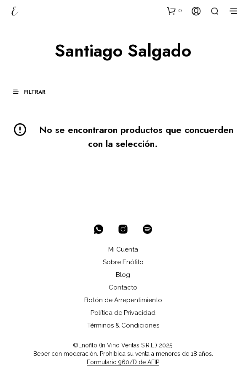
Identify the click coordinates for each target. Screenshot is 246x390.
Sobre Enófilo (123, 262)
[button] (174, 10)
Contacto (123, 287)
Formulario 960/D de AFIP (123, 362)
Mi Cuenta (123, 249)
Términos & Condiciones (123, 325)
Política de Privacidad (123, 313)
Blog (123, 275)
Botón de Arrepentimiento (123, 300)
